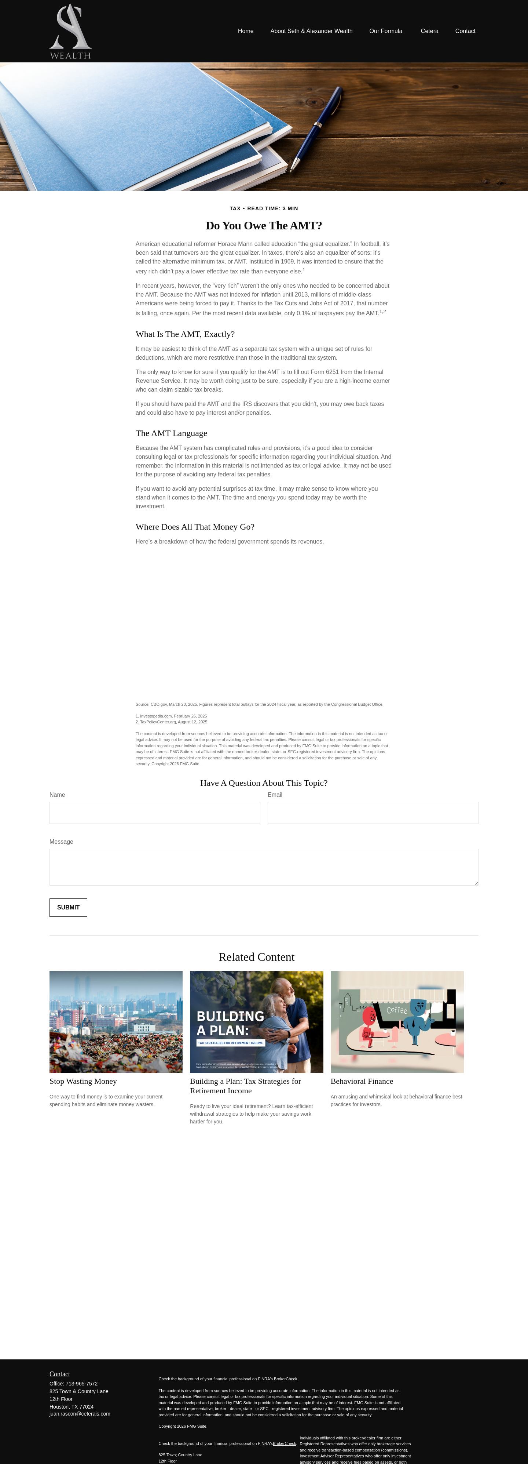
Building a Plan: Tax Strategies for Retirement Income (245, 1085)
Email (275, 795)
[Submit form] (68, 907)
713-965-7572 (82, 1384)
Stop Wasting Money (83, 1081)
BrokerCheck (285, 1379)
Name (57, 795)
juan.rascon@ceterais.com (80, 1414)
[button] (246, 31)
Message (61, 842)
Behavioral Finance (362, 1081)
